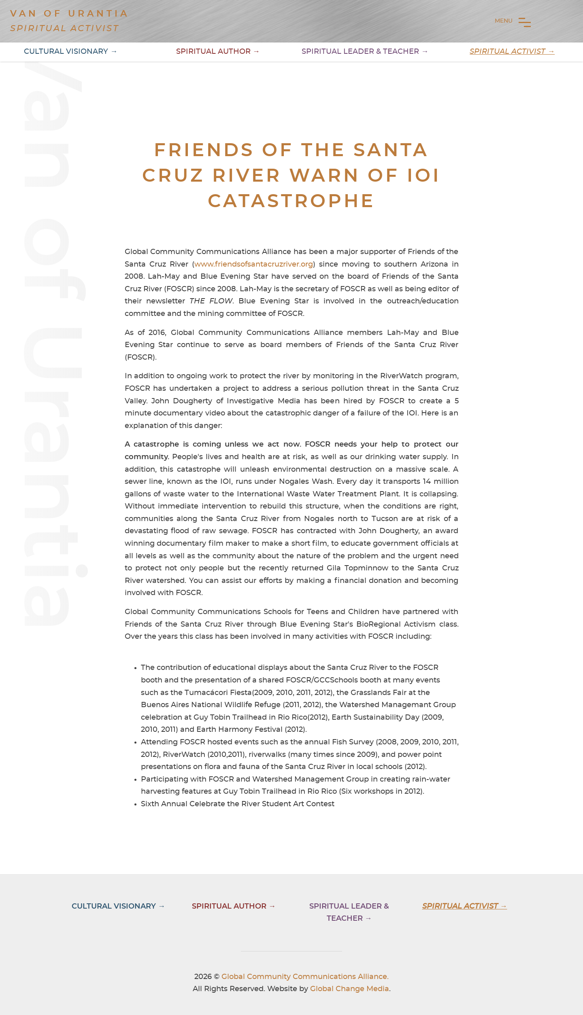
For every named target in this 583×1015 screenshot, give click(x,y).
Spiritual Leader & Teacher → (365, 51)
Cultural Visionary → (70, 51)
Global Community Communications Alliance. (305, 977)
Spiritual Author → (218, 51)
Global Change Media (349, 989)
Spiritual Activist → (512, 51)
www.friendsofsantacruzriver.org (253, 264)
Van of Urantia (70, 13)
